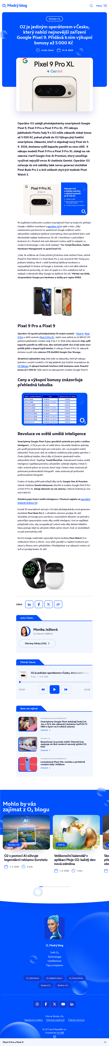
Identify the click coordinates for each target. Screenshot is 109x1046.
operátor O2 (53, 226)
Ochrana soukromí (55, 1020)
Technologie (39, 35)
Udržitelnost (39, 45)
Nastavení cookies (34, 1020)
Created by (54, 1035)
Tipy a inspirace (41, 54)
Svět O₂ (36, 26)
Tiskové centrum (76, 1020)
